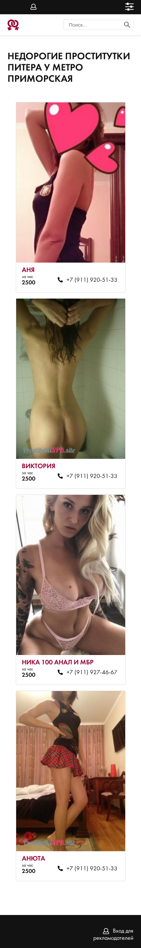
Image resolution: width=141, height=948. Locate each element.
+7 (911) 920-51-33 (92, 280)
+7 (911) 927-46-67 (92, 673)
